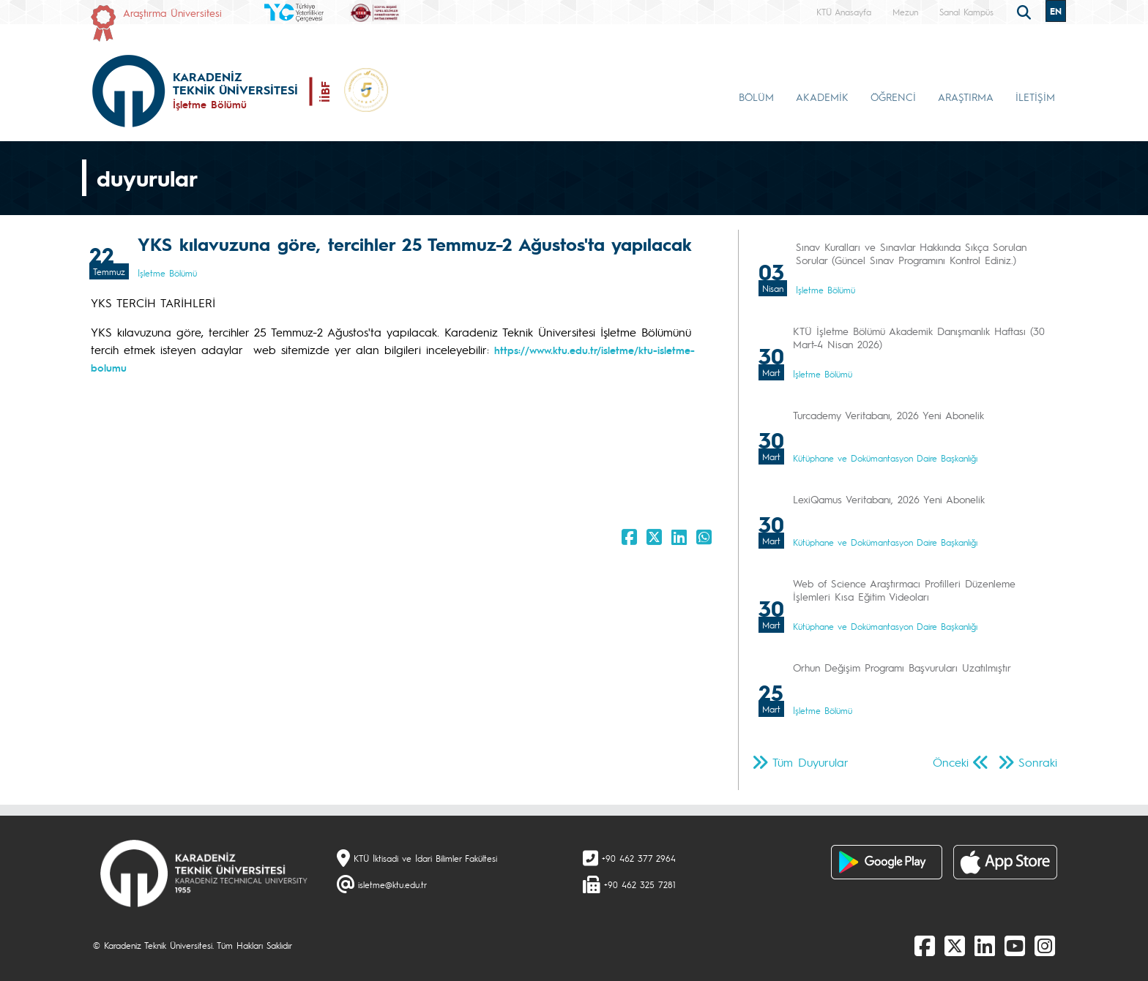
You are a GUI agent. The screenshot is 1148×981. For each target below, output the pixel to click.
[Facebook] (924, 945)
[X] (954, 945)
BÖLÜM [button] (756, 96)
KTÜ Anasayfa (843, 12)
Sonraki (1037, 762)
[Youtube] (1014, 945)
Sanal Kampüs (966, 12)
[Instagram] (1045, 945)
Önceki (951, 762)
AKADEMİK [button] (822, 96)
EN (1056, 11)
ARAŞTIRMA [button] (966, 96)
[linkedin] (984, 945)
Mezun (905, 12)
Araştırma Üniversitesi (172, 12)
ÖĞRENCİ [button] (893, 96)
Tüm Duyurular (810, 762)
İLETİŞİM (1035, 96)
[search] (1026, 11)
